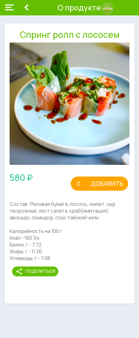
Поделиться (35, 271)
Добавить (107, 183)
